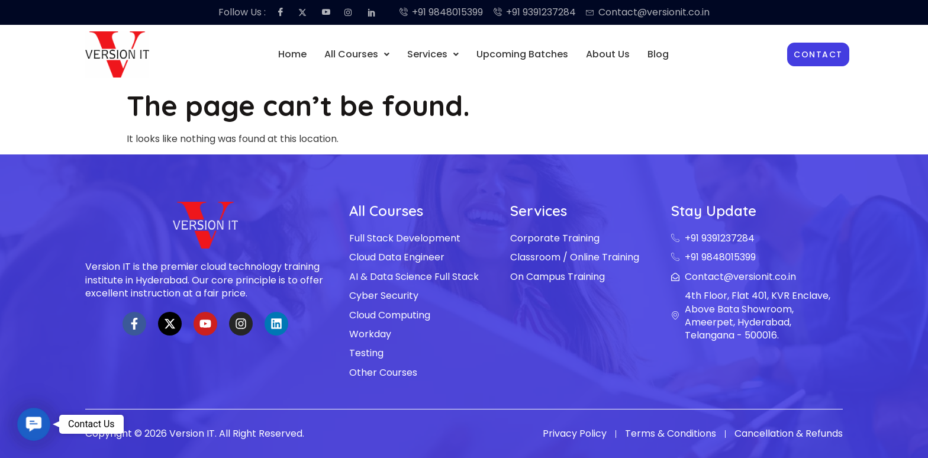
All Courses (356, 54)
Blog (658, 54)
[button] (356, 54)
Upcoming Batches (522, 54)
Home (292, 54)
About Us (608, 54)
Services (433, 54)
